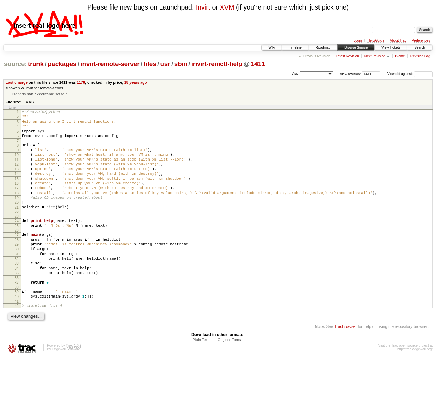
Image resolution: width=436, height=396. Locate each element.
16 (17, 198)
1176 (81, 82)
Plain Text (200, 377)
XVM (227, 7)
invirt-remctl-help (216, 63)
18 (17, 210)
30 (17, 275)
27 (17, 258)
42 (17, 342)
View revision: (350, 74)
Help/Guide (375, 40)
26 (17, 254)
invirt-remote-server (110, 63)
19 (17, 216)
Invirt (203, 7)
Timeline (295, 47)
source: (15, 63)
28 (17, 264)
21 (17, 227)
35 (17, 304)
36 (17, 310)
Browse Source (356, 47)
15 (17, 193)
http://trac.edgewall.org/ (415, 387)
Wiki (271, 47)
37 (17, 316)
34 (17, 298)
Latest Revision (347, 56)
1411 (258, 63)
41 (17, 338)
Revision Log (420, 56)
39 (17, 326)
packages (62, 63)
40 (17, 332)
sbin (180, 63)
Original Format (231, 377)
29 (17, 270)
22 (17, 233)
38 (17, 322)
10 (17, 164)
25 (17, 248)
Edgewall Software (66, 387)
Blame (400, 56)
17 (17, 204)
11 (17, 169)
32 (17, 287)
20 (17, 221)
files (150, 63)
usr (165, 63)
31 (17, 281)
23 (17, 237)
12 (17, 175)
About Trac (398, 40)
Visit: (295, 73)
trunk (36, 63)
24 (17, 242)
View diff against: (410, 74)
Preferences (421, 40)
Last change (17, 82)
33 (17, 293)
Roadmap (323, 47)
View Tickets (391, 47)
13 (17, 181)
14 (17, 187)
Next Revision (375, 56)
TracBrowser (345, 364)
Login (358, 40)
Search (419, 47)
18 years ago (135, 82)
